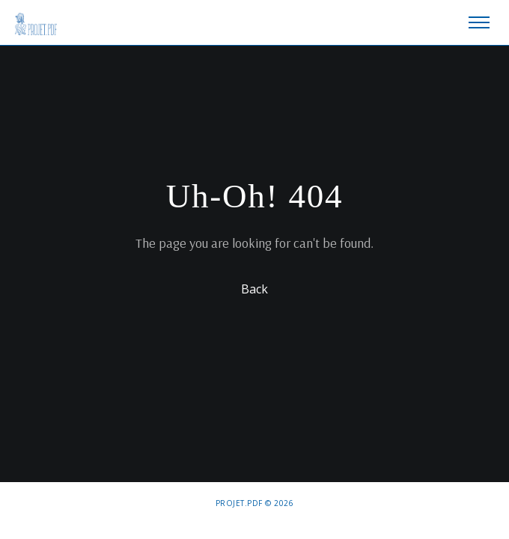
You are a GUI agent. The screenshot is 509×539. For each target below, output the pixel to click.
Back (254, 288)
